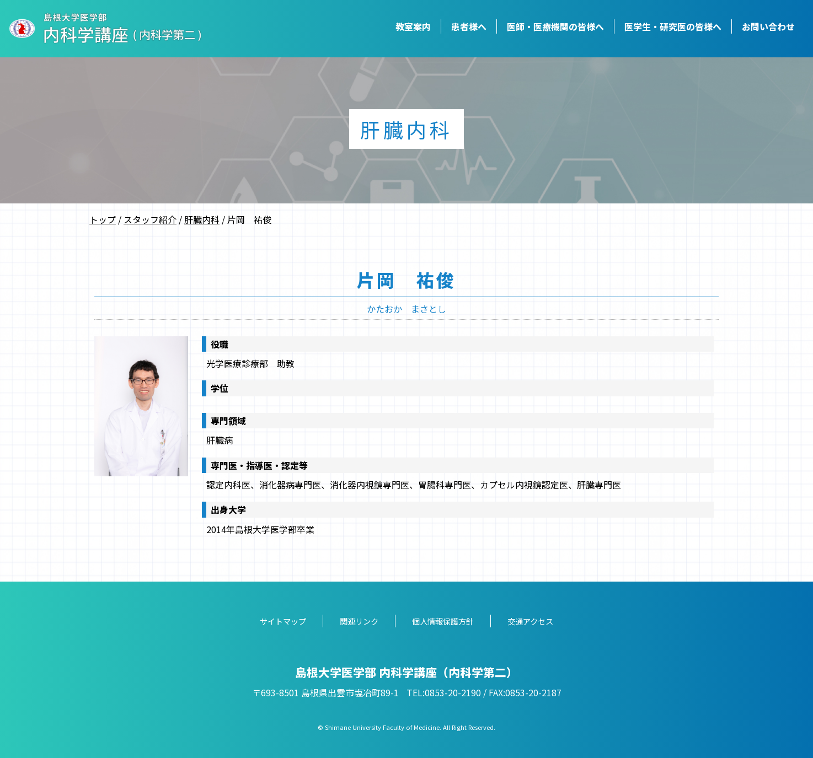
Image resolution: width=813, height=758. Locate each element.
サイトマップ (283, 621)
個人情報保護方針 (443, 621)
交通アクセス (530, 621)
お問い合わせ (768, 26)
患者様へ (468, 26)
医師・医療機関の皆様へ (555, 26)
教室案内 (413, 26)
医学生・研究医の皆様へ (672, 26)
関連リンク (359, 621)
